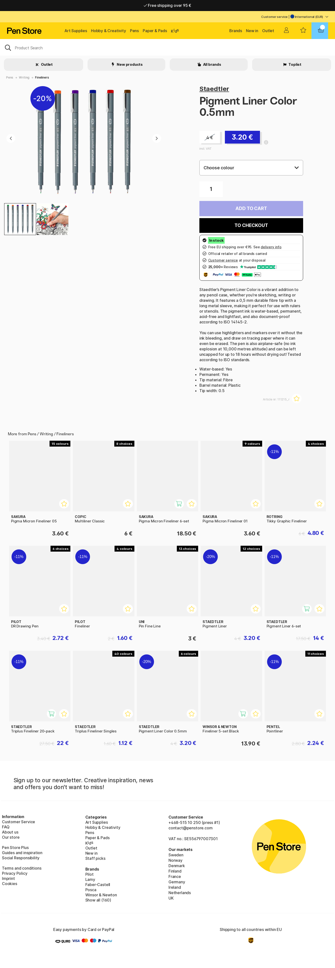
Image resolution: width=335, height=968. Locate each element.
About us (10, 832)
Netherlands (179, 892)
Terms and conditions (21, 868)
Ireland (174, 887)
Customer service (274, 17)
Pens (134, 30)
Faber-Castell (97, 884)
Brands (235, 30)
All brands (211, 64)
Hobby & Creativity (108, 30)
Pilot (89, 874)
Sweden (175, 854)
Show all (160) (98, 900)
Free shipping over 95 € (168, 5)
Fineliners (42, 77)
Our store (10, 837)
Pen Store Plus (15, 847)
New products (129, 64)
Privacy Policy (14, 873)
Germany (176, 881)
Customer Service (18, 821)
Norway (175, 860)
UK (171, 898)
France (174, 876)
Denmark (176, 865)
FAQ (5, 826)
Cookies (9, 883)
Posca (90, 889)
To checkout (251, 225)
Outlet (268, 30)
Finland (174, 871)
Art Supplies (75, 30)
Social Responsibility (20, 857)
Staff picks (95, 858)
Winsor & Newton (101, 894)
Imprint (8, 878)
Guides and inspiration (22, 852)
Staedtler (214, 89)
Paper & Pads (155, 30)
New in (252, 30)
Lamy (90, 879)
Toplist (294, 64)
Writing (24, 77)
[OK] (167, 47)
